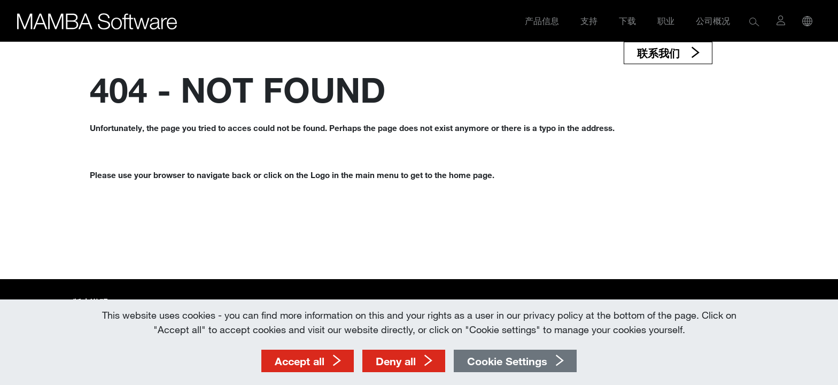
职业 (665, 21)
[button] (754, 21)
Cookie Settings (507, 361)
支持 (589, 21)
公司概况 (713, 21)
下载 (627, 21)
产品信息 (542, 21)
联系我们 (660, 53)
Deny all (396, 361)
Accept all (299, 361)
